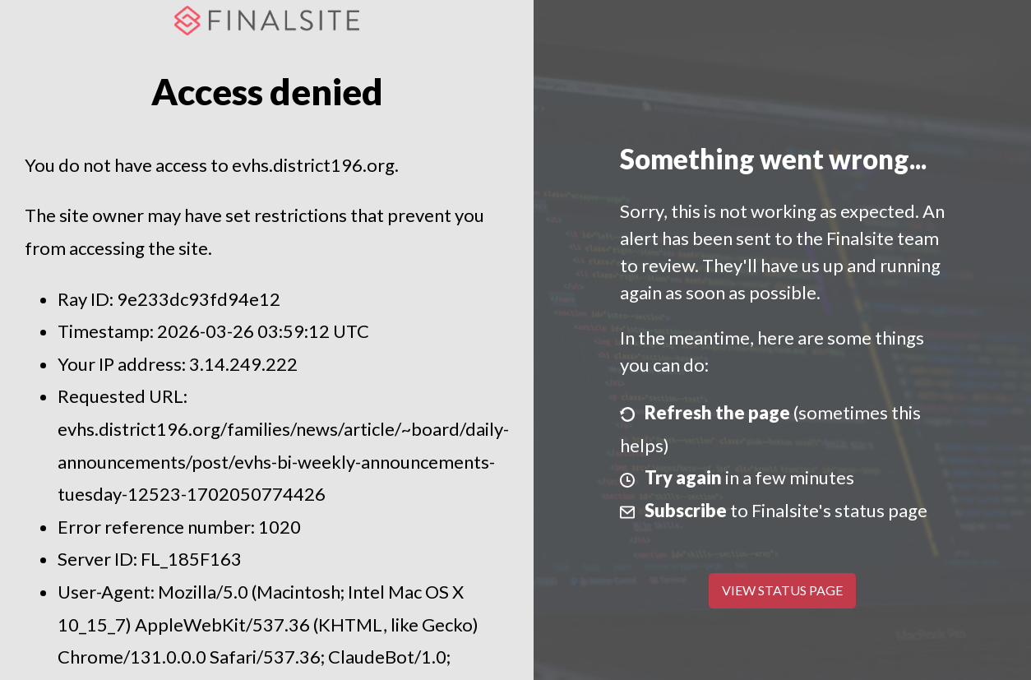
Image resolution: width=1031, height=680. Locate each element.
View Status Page (782, 590)
